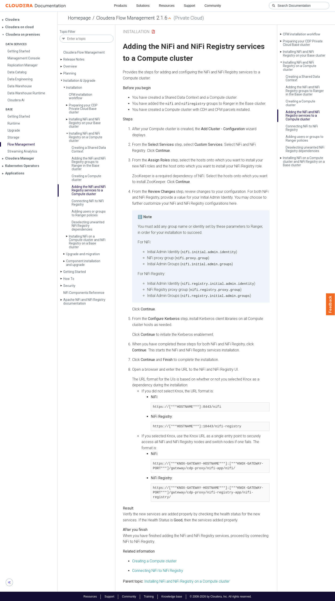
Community (212, 5)
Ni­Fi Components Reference (83, 293)
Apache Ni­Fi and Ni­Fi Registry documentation (84, 301)
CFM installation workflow (80, 96)
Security (69, 286)
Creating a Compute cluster (86, 177)
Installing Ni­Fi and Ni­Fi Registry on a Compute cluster (85, 137)
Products (120, 5)
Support (189, 5)
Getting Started (74, 272)
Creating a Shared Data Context (89, 149)
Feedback (330, 304)
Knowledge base (171, 596)
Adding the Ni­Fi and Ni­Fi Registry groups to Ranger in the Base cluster (89, 163)
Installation (74, 87)
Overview (70, 66)
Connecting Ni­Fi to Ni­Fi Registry (88, 202)
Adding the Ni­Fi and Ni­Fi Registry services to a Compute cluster (89, 190)
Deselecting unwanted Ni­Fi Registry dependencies (88, 225)
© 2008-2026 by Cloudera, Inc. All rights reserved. (221, 596)
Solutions (143, 5)
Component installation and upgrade (83, 262)
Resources (166, 5)
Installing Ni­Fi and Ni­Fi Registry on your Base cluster (85, 122)
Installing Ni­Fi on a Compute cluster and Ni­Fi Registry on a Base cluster (87, 241)
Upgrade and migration (83, 254)
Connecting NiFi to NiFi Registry (157, 570)
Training (149, 596)
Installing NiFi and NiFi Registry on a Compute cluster (187, 580)
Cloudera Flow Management (125, 18)
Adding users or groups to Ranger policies (89, 213)
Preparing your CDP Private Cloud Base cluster (83, 108)
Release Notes (73, 59)
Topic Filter (67, 32)
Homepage (79, 18)
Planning (69, 73)
